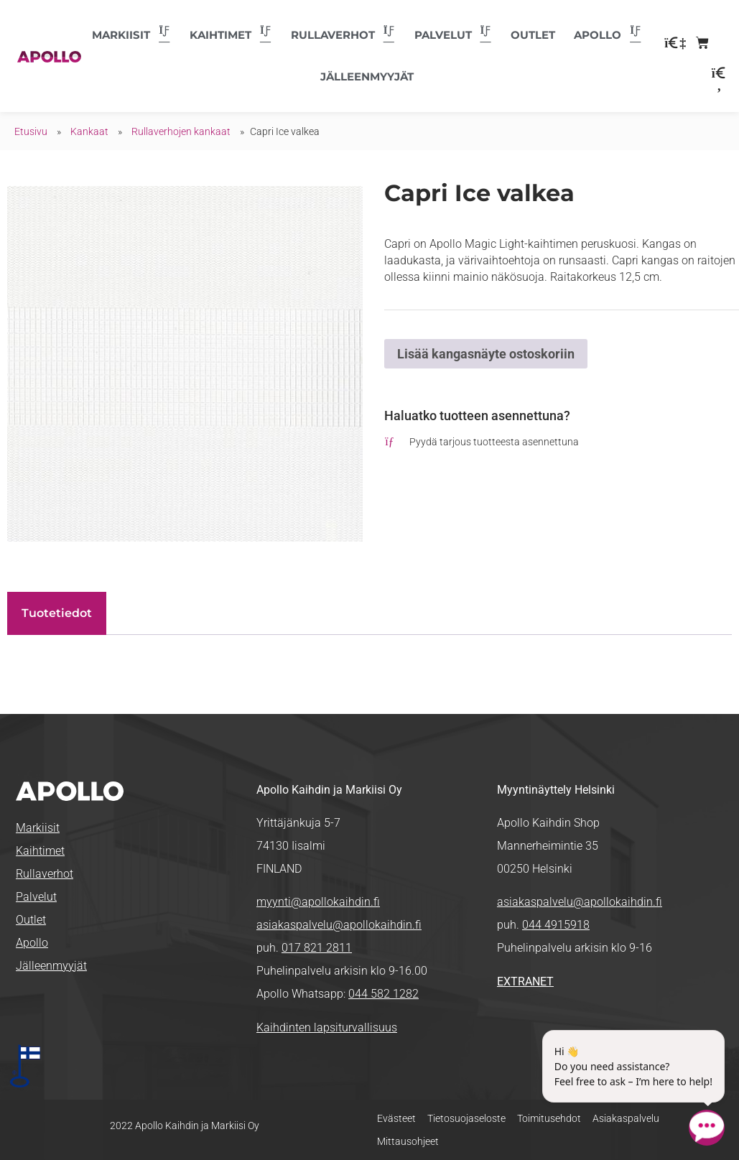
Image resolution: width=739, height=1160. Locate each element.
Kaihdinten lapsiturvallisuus (326, 1027)
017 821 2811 (317, 948)
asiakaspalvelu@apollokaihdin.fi (339, 925)
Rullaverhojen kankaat (181, 131)
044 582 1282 (383, 994)
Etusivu (30, 131)
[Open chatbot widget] (707, 1128)
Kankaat (89, 131)
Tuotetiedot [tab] (57, 613)
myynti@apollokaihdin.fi (318, 902)
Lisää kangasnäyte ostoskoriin (486, 353)
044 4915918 (556, 925)
